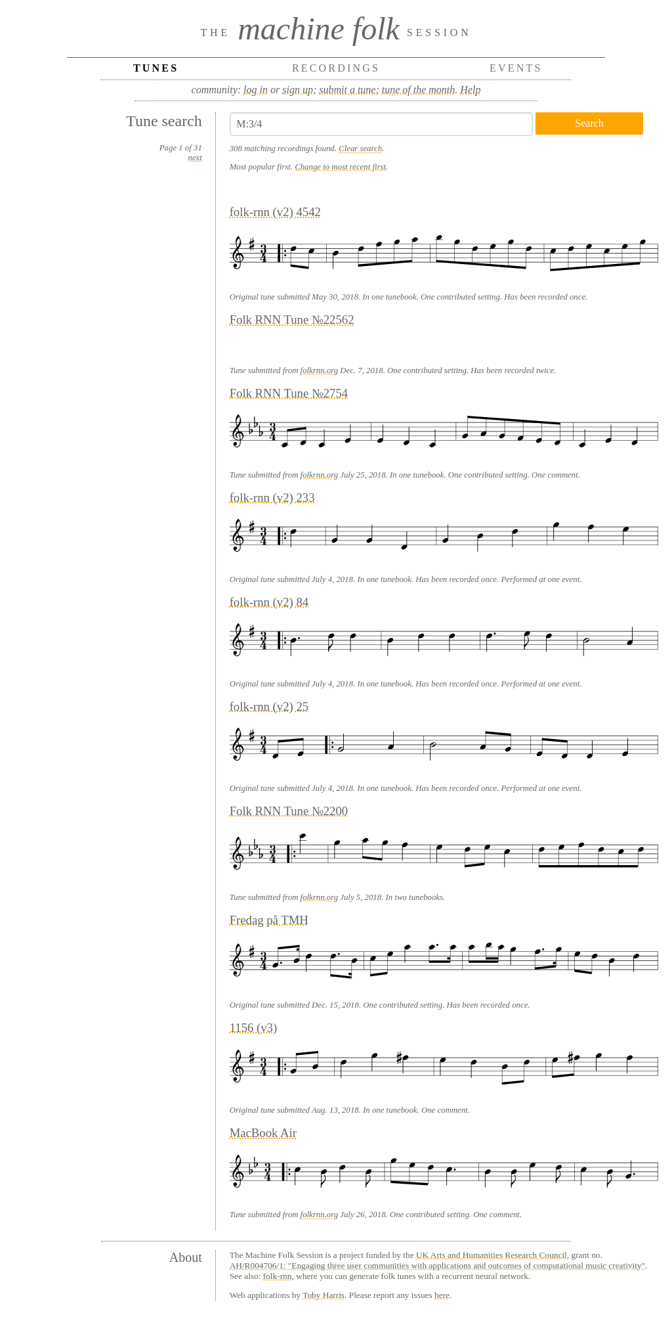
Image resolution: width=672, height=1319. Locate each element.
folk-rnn (277, 1276)
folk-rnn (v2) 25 (269, 706)
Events (516, 68)
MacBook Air (263, 1133)
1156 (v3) (254, 1028)
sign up (297, 89)
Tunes (155, 68)
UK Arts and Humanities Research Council (491, 1255)
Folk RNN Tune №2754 (289, 393)
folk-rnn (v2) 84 (269, 602)
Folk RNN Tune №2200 (289, 811)
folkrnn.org (319, 370)
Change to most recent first (340, 166)
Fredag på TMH (269, 920)
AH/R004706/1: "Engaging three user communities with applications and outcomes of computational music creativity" (437, 1265)
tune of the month (418, 89)
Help (470, 89)
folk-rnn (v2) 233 (272, 497)
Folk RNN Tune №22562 (292, 319)
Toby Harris (324, 1295)
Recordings (336, 68)
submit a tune (347, 89)
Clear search (360, 148)
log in (255, 89)
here (442, 1295)
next (195, 157)
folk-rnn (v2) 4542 (275, 212)
